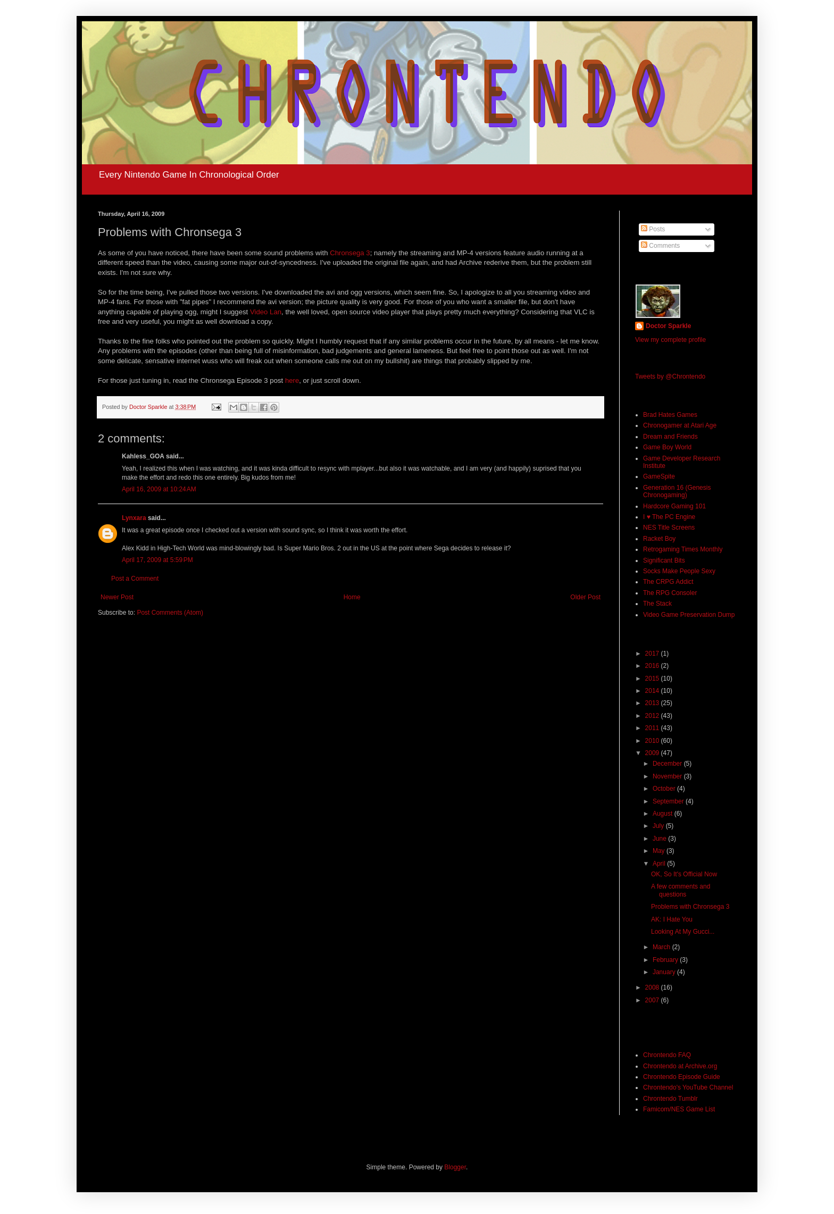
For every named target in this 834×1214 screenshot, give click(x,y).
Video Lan (265, 312)
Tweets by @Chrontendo (670, 376)
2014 (653, 690)
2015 (653, 678)
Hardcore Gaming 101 (674, 506)
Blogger (455, 1167)
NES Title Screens (669, 527)
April (660, 863)
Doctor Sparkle (668, 326)
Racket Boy (659, 538)
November (668, 776)
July (659, 826)
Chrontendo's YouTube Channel (688, 1087)
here (292, 380)
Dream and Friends (670, 436)
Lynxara (134, 518)
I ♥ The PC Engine (669, 517)
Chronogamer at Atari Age (679, 425)
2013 (653, 703)
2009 (653, 753)
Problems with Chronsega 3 (690, 906)
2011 (653, 728)
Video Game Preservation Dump (689, 614)
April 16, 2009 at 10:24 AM (159, 489)
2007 (653, 1000)
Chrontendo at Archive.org (680, 1066)
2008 (653, 987)
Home (352, 597)
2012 (653, 715)
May (659, 851)
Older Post (585, 597)
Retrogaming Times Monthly (682, 549)
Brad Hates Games (670, 414)
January (665, 972)
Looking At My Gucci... (682, 931)
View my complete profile (670, 340)
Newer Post (117, 597)
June (660, 838)
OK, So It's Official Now (684, 874)
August (663, 813)
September (669, 801)
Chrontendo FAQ (667, 1055)
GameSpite (659, 476)
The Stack (657, 603)
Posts (653, 229)
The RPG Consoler (670, 593)
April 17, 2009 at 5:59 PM (157, 560)
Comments (660, 245)
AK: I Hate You (672, 919)
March (662, 947)
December (668, 763)
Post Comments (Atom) (170, 612)
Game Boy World (667, 447)
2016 (653, 665)
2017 (653, 653)
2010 (653, 740)
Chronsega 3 (350, 253)
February (666, 960)
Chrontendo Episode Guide (681, 1077)
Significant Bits (664, 560)
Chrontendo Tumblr (670, 1098)
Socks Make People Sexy (679, 571)
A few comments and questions (680, 890)
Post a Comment (135, 578)
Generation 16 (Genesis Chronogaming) (677, 491)
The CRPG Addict (668, 581)
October (665, 788)
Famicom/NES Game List (679, 1109)
